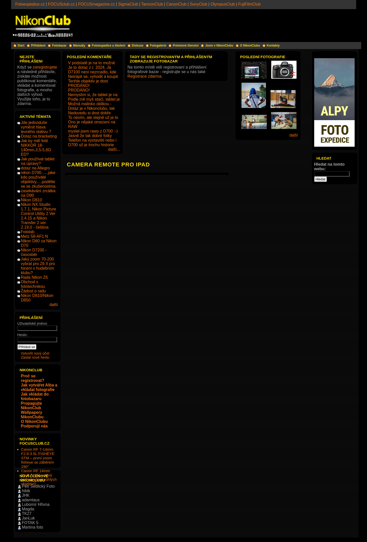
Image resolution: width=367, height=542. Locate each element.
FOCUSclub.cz (61, 4)
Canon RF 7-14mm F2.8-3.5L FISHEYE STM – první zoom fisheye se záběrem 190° (38, 458)
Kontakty (273, 45)
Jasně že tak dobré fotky (90, 136)
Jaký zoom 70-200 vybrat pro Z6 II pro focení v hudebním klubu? (38, 266)
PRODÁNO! (79, 85)
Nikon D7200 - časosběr (34, 252)
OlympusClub (223, 4)
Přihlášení (38, 45)
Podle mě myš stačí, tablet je (94, 99)
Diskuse (137, 45)
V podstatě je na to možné (91, 63)
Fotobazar (59, 45)
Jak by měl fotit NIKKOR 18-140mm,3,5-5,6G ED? (36, 148)
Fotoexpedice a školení (108, 45)
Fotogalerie (158, 45)
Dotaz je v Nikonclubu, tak (91, 108)
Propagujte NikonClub (31, 405)
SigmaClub (128, 4)
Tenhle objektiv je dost (88, 81)
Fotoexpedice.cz (30, 4)
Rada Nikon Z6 (34, 277)
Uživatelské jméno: (32, 323)
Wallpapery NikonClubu (32, 414)
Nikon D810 (31, 200)
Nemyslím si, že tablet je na (93, 95)
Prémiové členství (186, 45)
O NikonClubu (250, 45)
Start (21, 45)
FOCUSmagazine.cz (96, 4)
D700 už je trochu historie (91, 145)
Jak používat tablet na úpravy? (38, 161)
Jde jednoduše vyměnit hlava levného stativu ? (36, 127)
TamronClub (152, 4)
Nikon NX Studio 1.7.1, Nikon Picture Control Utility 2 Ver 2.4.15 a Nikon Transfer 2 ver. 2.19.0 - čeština (38, 215)
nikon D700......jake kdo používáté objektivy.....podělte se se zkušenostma (38, 179)
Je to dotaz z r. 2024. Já (89, 67)
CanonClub (176, 4)
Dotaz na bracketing (39, 136)
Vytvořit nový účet (35, 353)
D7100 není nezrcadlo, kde (92, 72)
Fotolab (27, 232)
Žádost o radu (33, 291)
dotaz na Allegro (35, 168)
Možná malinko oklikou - (90, 104)
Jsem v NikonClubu (219, 45)
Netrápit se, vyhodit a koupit (93, 76)
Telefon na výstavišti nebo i (92, 140)
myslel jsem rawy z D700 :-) (93, 131)
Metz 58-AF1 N (34, 236)
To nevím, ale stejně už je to (93, 117)
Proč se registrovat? (32, 378)
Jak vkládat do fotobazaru (35, 396)
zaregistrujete (45, 67)
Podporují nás (34, 426)
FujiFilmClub (249, 4)
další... (114, 149)
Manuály (79, 45)
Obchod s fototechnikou (33, 284)
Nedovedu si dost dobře (89, 113)
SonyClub (198, 4)
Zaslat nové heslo (35, 357)
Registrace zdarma (144, 76)
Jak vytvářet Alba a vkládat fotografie (39, 387)
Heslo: (22, 335)
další (54, 304)
